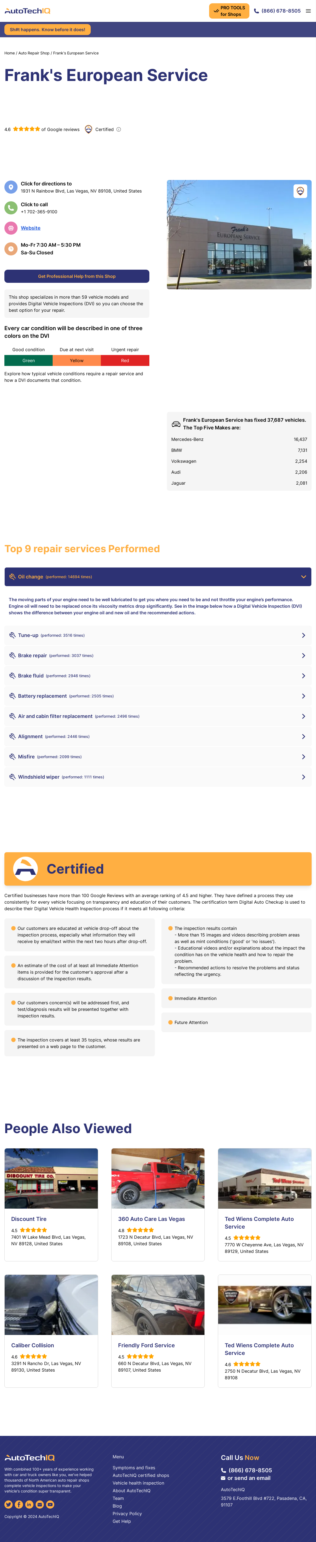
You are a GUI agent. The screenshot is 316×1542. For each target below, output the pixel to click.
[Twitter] (8, 1504)
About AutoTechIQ (131, 1490)
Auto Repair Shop (34, 53)
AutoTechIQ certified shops (141, 1475)
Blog (117, 1506)
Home (9, 53)
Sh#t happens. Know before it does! (47, 29)
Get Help (122, 1521)
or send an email (246, 1478)
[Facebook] (19, 1504)
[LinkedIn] (29, 1504)
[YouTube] (50, 1504)
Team (118, 1498)
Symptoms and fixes (134, 1467)
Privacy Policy (127, 1513)
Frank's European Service (76, 53)
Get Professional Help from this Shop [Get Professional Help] (77, 276)
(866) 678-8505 (277, 11)
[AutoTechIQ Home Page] (27, 11)
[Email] (40, 1504)
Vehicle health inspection (138, 1483)
